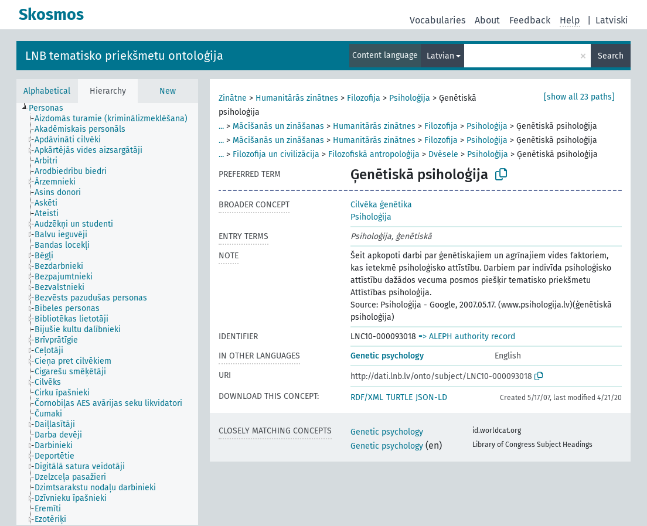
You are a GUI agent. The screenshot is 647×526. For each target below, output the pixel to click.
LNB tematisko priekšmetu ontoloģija (124, 56)
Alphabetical (46, 91)
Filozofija (363, 98)
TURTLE (399, 397)
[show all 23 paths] (579, 97)
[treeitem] (51, 108)
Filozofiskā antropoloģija (374, 154)
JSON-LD (431, 397)
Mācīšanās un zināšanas (278, 126)
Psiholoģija (409, 98)
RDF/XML (366, 397)
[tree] (107, 314)
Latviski (611, 20)
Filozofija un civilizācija (276, 154)
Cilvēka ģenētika (381, 205)
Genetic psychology (387, 356)
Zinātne (233, 98)
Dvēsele (443, 154)
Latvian (440, 56)
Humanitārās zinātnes (297, 98)
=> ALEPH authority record (466, 336)
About (487, 20)
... (221, 126)
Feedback (529, 20)
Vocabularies (437, 20)
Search (611, 56)
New (167, 91)
